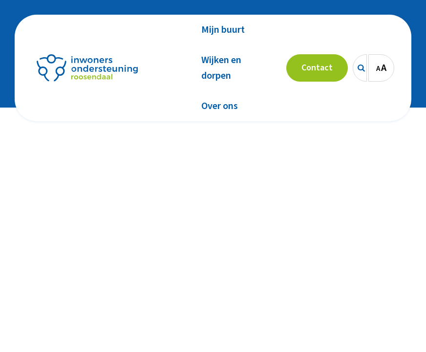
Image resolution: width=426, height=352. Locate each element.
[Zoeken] (360, 68)
